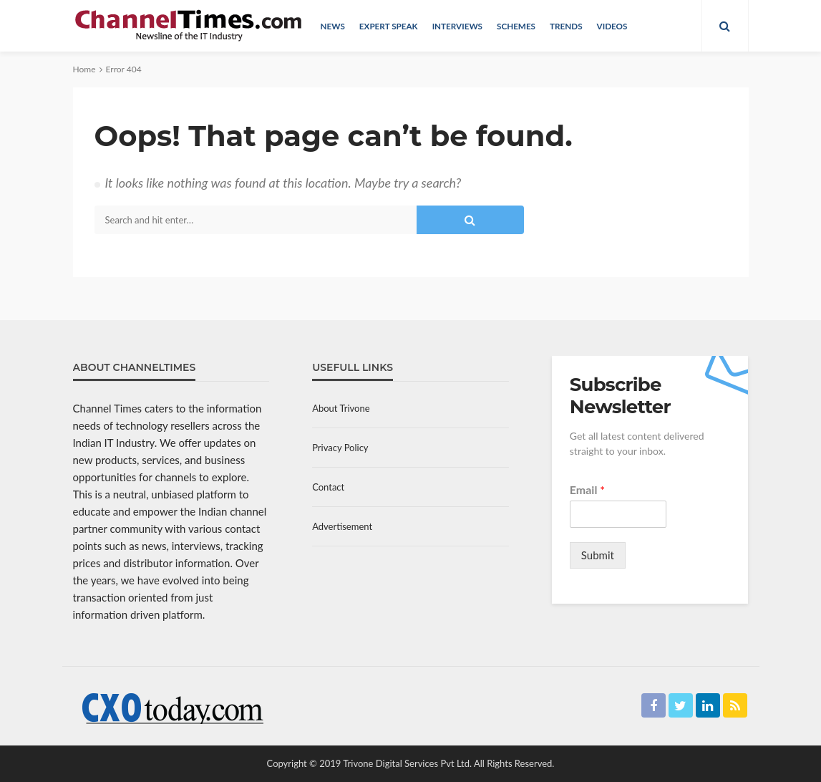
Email (587, 489)
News (333, 26)
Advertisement (342, 526)
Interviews (457, 26)
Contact (328, 487)
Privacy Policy (340, 447)
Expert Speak (388, 26)
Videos (612, 26)
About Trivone (340, 408)
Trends (566, 26)
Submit (597, 555)
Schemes (516, 26)
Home (84, 69)
